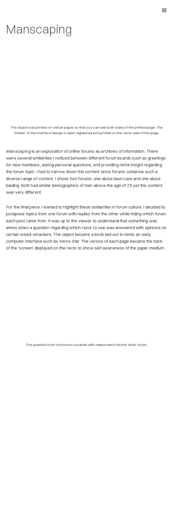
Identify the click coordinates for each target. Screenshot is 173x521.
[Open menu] (164, 10)
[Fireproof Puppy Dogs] (10, 10)
